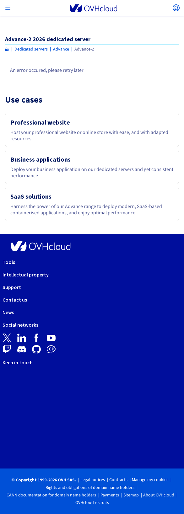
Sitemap (131, 495)
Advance (61, 49)
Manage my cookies (150, 480)
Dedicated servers (31, 49)
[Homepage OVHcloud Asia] (7, 49)
